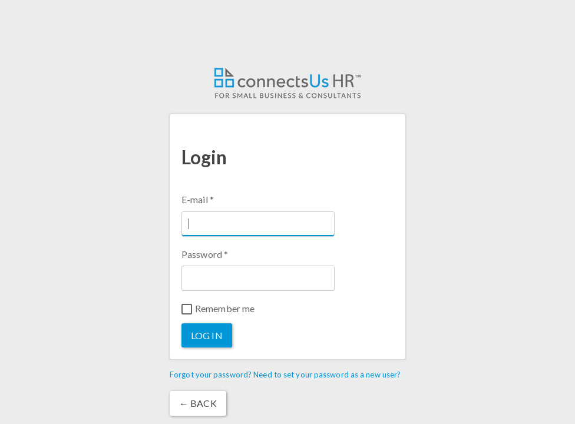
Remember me (218, 308)
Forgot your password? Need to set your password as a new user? (285, 374)
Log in (207, 335)
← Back (198, 403)
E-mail (197, 199)
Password (204, 254)
